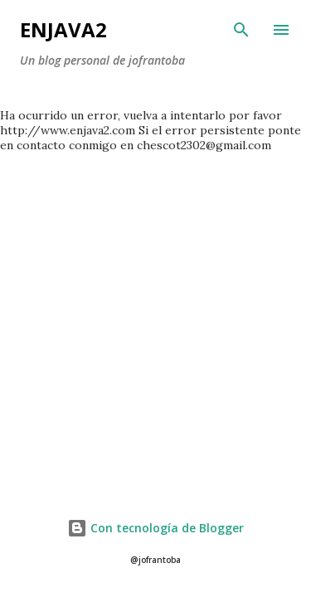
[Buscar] (241, 30)
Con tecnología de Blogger (155, 528)
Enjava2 (63, 29)
